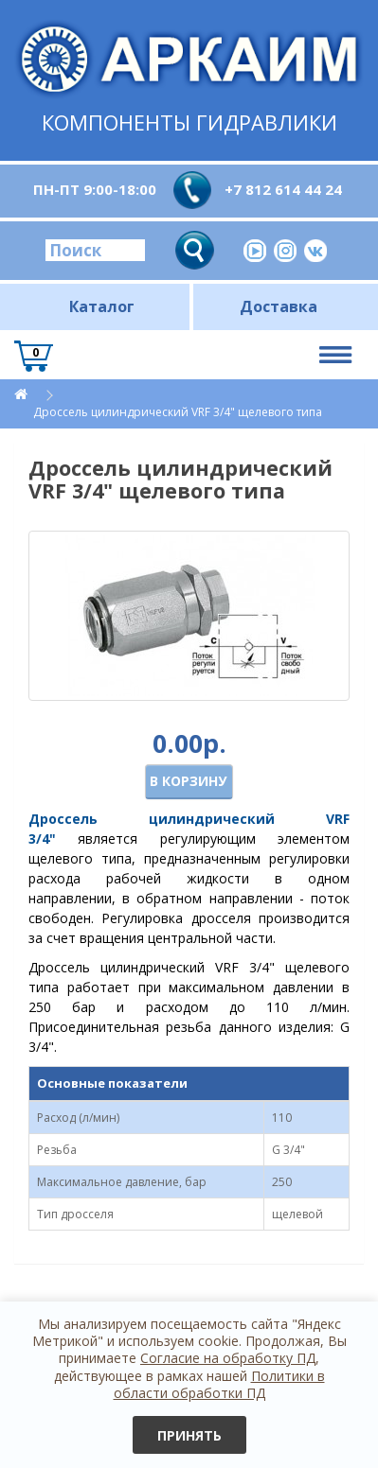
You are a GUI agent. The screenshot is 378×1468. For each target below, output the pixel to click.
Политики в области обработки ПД (219, 1384)
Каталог (102, 306)
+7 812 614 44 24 (283, 189)
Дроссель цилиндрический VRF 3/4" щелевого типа (177, 412)
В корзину (188, 781)
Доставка (278, 306)
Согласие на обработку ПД (227, 1358)
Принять (189, 1435)
